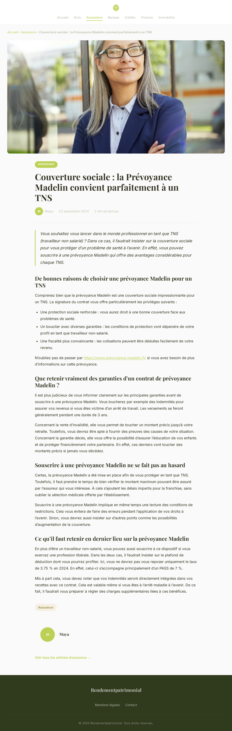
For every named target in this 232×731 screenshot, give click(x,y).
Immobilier (166, 17)
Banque (113, 17)
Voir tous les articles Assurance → (63, 657)
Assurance (94, 17)
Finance (147, 17)
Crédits (130, 17)
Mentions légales (107, 705)
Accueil (62, 17)
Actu (77, 17)
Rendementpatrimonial (116, 690)
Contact (131, 705)
